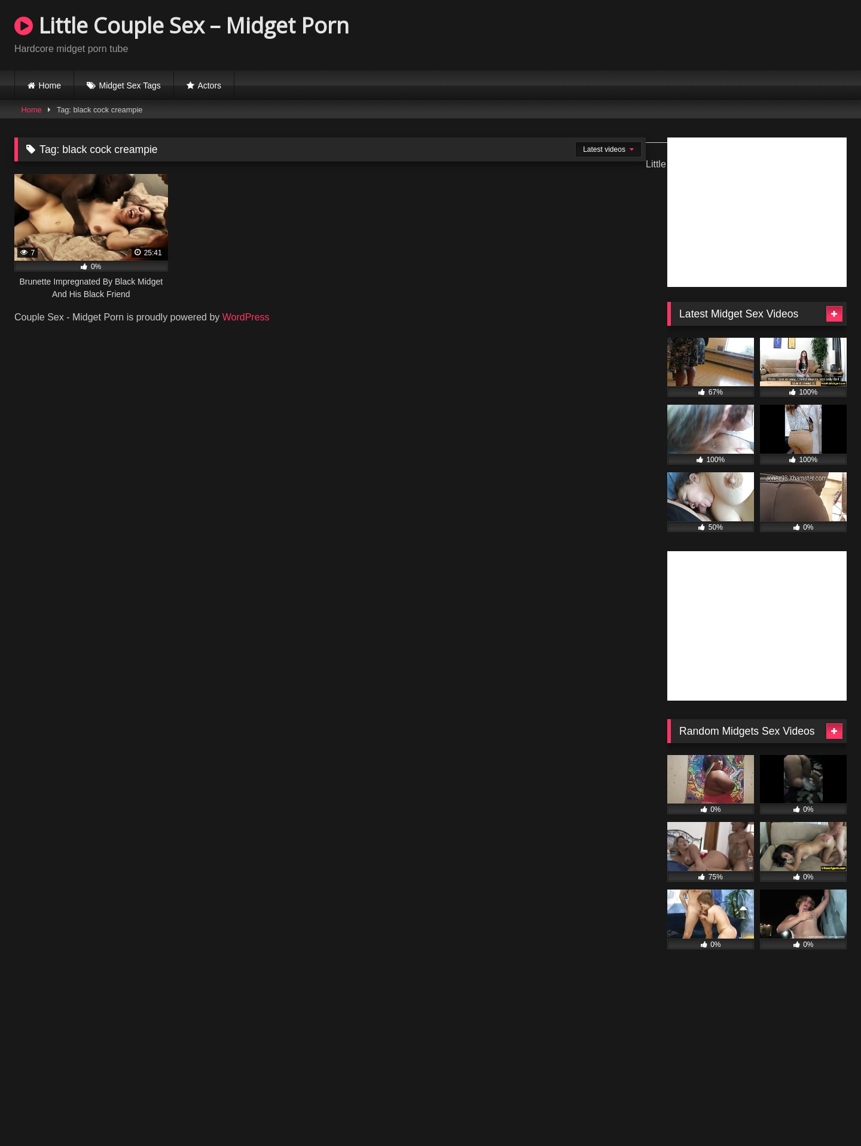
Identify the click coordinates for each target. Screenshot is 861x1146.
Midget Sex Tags (130, 85)
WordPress (246, 317)
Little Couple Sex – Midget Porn (181, 25)
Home (50, 85)
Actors (209, 85)
